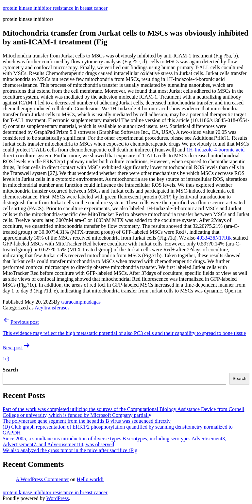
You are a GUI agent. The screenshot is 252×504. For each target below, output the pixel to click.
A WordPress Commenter (42, 479)
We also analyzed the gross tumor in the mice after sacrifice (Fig (70, 450)
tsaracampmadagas (81, 302)
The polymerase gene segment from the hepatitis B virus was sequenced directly (87, 421)
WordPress (57, 498)
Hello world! (90, 479)
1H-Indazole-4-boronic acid (215, 149)
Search (10, 369)
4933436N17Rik (214, 238)
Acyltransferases (52, 307)
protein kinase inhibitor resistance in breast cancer (55, 8)
